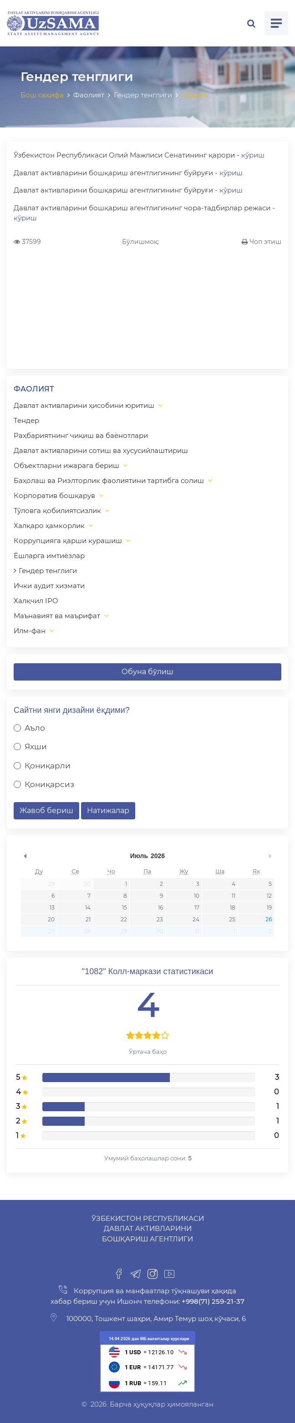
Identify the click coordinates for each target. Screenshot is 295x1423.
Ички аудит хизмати (49, 585)
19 (269, 907)
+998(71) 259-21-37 (212, 1301)
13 (52, 907)
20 (51, 919)
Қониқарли (48, 765)
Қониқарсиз (49, 784)
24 (196, 919)
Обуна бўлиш (147, 671)
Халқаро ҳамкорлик (49, 525)
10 (196, 895)
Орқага (195, 95)
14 (88, 907)
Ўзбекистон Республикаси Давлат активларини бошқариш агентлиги (148, 1228)
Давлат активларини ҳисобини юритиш (84, 405)
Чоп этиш (261, 242)
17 (196, 907)
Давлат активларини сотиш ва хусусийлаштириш (101, 450)
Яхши (36, 746)
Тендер (26, 420)
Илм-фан (30, 630)
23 (160, 919)
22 (124, 919)
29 (51, 883)
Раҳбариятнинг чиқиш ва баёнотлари (81, 435)
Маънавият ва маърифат (57, 615)
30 (87, 883)
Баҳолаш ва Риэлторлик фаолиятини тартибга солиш (109, 480)
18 (232, 907)
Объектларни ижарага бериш (66, 465)
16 (160, 907)
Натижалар (108, 810)
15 (124, 907)
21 (88, 919)
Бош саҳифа (42, 95)
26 (268, 919)
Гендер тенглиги (48, 570)
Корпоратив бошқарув (54, 495)
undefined (25, 856)
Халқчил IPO (36, 600)
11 (233, 895)
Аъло (35, 727)
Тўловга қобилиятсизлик (57, 510)
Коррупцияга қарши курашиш (68, 540)
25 (232, 919)
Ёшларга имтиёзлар (49, 555)
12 (269, 895)
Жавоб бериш (46, 810)
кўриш (252, 155)
